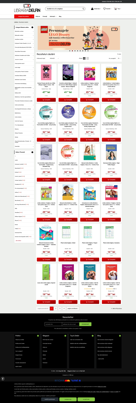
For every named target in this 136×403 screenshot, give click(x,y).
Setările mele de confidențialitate (78, 355)
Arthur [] (18, 205)
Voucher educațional (20, 375)
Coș (117, 8)
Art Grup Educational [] (22, 217)
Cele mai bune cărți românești (104, 355)
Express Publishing (45, 141)
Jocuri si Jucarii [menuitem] (19, 72)
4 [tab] (77, 63)
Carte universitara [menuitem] (19, 117)
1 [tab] (70, 63)
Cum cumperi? (19, 363)
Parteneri (45, 375)
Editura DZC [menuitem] (18, 105)
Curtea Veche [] (20, 193)
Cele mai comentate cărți (76, 351)
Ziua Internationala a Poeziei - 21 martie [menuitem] (23, 154)
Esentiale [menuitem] (17, 159)
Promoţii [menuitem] (45, 16)
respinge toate (68, 399)
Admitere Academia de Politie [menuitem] (22, 68)
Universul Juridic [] (21, 176)
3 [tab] (75, 63)
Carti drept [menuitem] (17, 80)
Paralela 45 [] (19, 197)
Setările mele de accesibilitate (77, 359)
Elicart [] (18, 233)
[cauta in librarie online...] (63, 9)
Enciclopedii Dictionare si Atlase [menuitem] (23, 121)
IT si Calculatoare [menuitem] (19, 137)
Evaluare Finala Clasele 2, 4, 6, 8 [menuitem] (23, 56)
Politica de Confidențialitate (22, 359)
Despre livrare (18, 367)
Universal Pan (18, 245)
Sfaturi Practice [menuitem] (19, 145)
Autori (44, 371)
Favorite (107, 9)
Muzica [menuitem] (17, 141)
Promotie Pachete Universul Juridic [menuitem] (23, 113)
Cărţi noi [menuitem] (38, 16)
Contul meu (96, 9)
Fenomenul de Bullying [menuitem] (20, 96)
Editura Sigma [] (20, 229)
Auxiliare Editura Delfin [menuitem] (20, 88)
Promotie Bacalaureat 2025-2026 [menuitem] (23, 60)
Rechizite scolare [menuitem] (19, 44)
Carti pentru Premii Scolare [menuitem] (21, 84)
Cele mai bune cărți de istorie (104, 363)
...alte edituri (18, 253)
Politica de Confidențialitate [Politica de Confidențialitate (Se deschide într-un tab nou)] (102, 391)
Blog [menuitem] (60, 16)
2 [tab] (72, 63)
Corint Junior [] (20, 189)
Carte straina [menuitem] (18, 129)
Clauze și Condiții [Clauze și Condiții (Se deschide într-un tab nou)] (114, 391)
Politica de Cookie (19, 355)
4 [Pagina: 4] (61, 321)
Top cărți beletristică (102, 367)
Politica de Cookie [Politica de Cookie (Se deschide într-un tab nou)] (102, 386)
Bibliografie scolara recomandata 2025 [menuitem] (23, 101)
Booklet (88, 101)
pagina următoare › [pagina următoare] (70, 321)
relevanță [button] (52, 71)
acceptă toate (86, 399)
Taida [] (17, 241)
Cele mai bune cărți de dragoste (105, 351)
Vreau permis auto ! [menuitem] (20, 76)
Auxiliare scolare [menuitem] (19, 52)
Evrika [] (18, 185)
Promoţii (45, 363)
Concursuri (18, 371)
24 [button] (118, 71)
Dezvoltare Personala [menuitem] (20, 64)
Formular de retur (47, 355)
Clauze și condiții (19, 351)
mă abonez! (85, 336)
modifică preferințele (50, 399)
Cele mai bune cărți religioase (104, 359)
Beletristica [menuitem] (18, 125)
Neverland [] (19, 181)
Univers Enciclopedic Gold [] (23, 249)
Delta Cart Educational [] (22, 209)
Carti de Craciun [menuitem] (19, 133)
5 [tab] (80, 63)
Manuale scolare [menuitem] (19, 48)
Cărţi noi (45, 359)
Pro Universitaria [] (20, 201)
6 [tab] (83, 63)
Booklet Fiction (45, 101)
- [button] (32, 40)
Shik (16, 221)
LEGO (16, 172)
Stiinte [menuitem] (16, 149)
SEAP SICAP (18, 378)
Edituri (44, 367)
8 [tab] (88, 63)
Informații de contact (48, 351)
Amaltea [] (18, 225)
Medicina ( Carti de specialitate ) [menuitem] (23, 109)
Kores (16, 237)
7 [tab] (85, 63)
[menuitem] (24, 16)
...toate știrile (100, 371)
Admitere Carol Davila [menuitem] (20, 92)
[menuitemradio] (84, 70)
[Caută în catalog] (83, 9)
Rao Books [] (19, 213)
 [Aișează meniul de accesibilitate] (3, 379)
